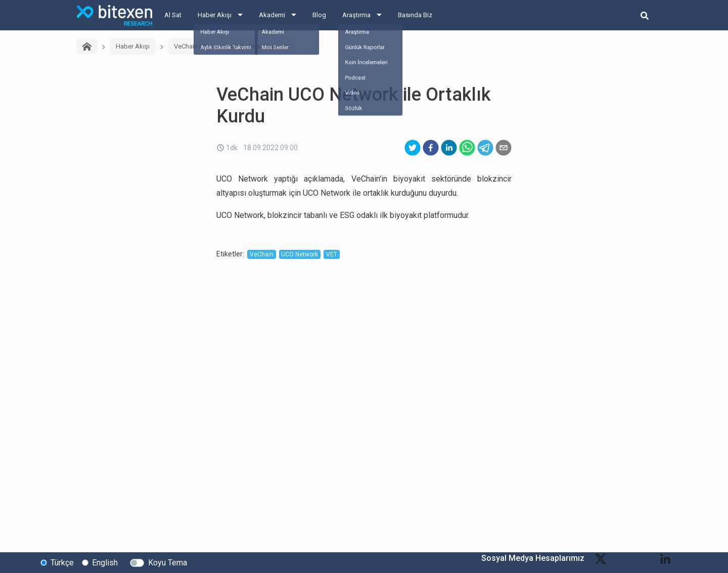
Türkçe (62, 562)
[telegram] (485, 148)
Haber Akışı (215, 15)
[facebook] (431, 148)
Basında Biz (415, 15)
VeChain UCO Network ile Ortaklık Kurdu (231, 46)
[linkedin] (449, 148)
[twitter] (412, 148)
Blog (319, 15)
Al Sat (172, 15)
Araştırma (356, 15)
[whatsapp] (467, 148)
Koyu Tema (167, 562)
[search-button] (645, 15)
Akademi (272, 15)
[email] (503, 148)
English (105, 562)
